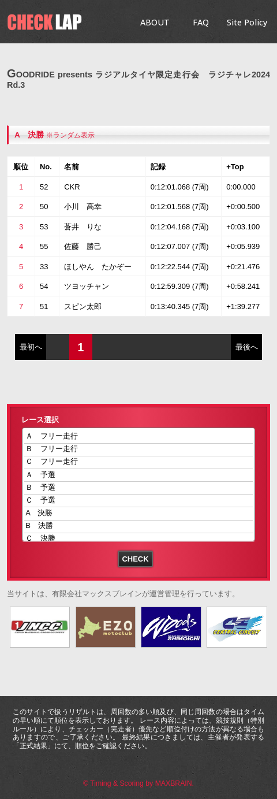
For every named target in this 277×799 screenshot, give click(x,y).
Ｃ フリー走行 (138, 462)
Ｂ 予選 (138, 488)
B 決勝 (138, 526)
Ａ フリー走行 (138, 437)
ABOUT (155, 22)
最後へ (246, 347)
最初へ (31, 347)
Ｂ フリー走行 (138, 449)
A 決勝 (29, 135)
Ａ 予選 (138, 475)
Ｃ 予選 (138, 500)
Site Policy (247, 22)
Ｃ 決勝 (138, 539)
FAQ (201, 22)
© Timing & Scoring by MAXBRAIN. (138, 783)
